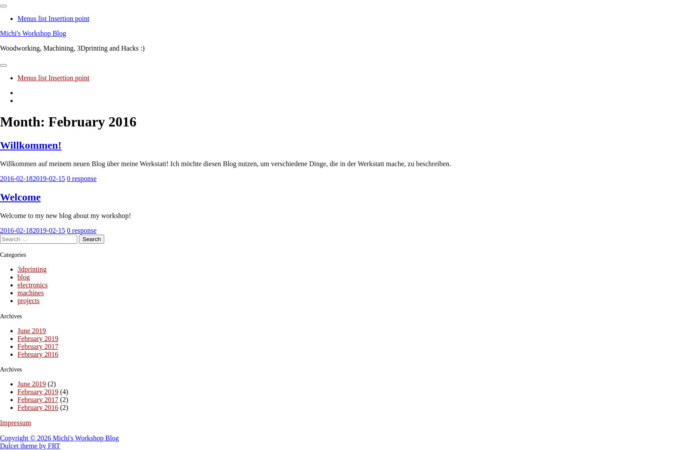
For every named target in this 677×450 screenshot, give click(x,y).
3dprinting (32, 269)
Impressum (15, 422)
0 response (81, 178)
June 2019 (31, 330)
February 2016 (37, 354)
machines (30, 293)
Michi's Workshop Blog (33, 33)
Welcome (20, 197)
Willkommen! (31, 145)
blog (23, 277)
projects (28, 300)
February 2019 (37, 338)
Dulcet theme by (24, 446)
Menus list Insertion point (53, 18)
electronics (32, 285)
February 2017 (37, 346)
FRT (54, 446)
